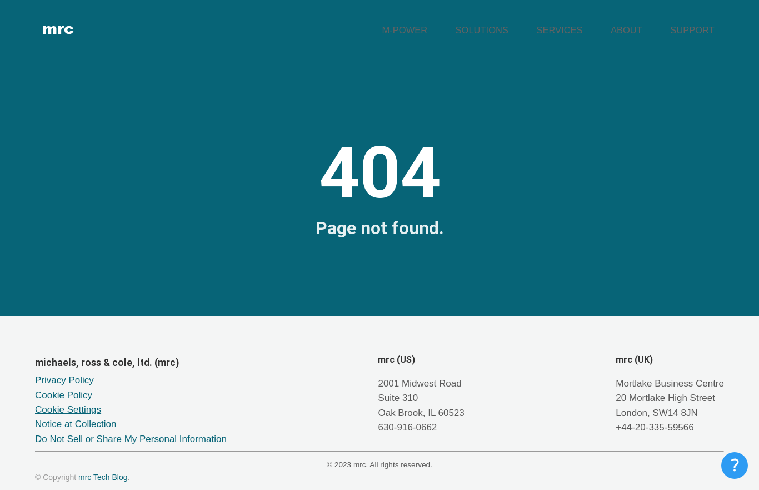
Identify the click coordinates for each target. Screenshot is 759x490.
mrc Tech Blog (102, 466)
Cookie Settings (68, 399)
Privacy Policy (64, 369)
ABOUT (647, 25)
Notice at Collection (75, 413)
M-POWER (469, 25)
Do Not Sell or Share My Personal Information (131, 428)
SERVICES (594, 25)
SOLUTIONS (531, 25)
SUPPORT (700, 25)
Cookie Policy (63, 384)
